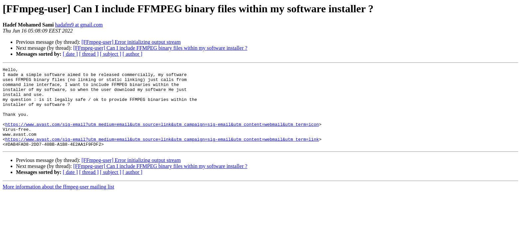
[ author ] (133, 54)
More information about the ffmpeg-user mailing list (58, 202)
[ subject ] (110, 54)
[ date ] (70, 54)
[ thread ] (89, 54)
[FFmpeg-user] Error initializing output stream (131, 42)
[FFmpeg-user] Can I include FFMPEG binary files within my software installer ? (160, 48)
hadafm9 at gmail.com (79, 25)
